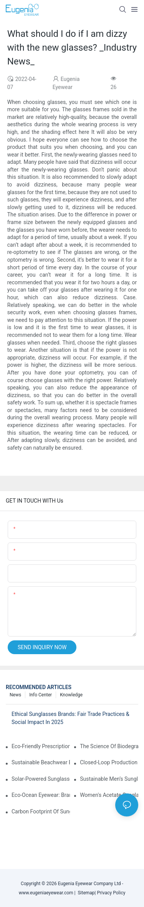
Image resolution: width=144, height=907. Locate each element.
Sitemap (85, 892)
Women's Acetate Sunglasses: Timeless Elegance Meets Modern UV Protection (109, 795)
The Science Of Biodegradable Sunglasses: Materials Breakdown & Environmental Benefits (109, 746)
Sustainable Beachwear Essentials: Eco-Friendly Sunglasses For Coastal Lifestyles (41, 762)
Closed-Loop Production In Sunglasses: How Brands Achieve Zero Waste (109, 762)
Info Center (40, 695)
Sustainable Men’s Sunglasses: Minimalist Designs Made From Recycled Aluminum (109, 779)
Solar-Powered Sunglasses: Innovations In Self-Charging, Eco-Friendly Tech (41, 779)
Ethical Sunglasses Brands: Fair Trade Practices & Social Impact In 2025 (70, 718)
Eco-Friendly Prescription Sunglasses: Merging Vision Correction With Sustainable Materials (41, 746)
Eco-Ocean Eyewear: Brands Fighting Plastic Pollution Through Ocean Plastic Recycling (41, 795)
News (15, 695)
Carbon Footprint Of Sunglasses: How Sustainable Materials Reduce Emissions (41, 811)
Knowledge (71, 695)
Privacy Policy (111, 892)
